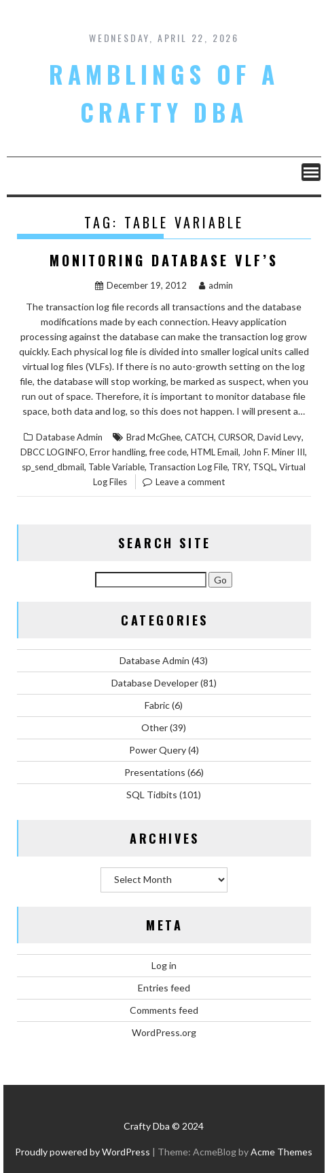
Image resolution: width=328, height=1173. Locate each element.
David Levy (279, 437)
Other (154, 727)
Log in (164, 965)
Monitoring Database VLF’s (164, 260)
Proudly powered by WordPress (82, 1151)
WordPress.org (164, 1032)
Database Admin (69, 437)
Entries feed (164, 987)
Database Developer (154, 682)
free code (168, 452)
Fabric (157, 705)
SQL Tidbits (151, 794)
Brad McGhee (153, 437)
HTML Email (214, 452)
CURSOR (235, 437)
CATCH (199, 437)
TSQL (264, 466)
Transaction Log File (188, 466)
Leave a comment (190, 481)
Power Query (157, 750)
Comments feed (164, 1010)
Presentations (154, 772)
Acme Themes (281, 1151)
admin (216, 285)
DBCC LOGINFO (53, 452)
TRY (240, 466)
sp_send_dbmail (53, 466)
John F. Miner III (273, 452)
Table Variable (116, 466)
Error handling (117, 452)
